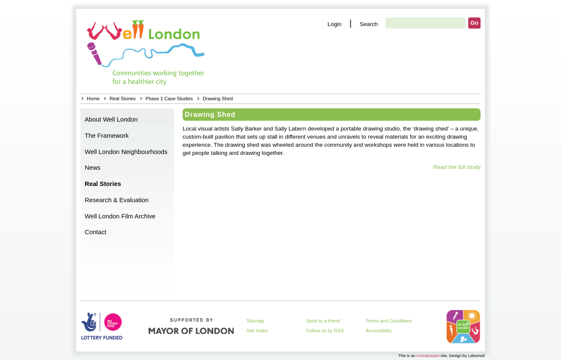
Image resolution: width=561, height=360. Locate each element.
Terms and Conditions (389, 320)
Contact (95, 232)
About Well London (111, 119)
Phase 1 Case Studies (169, 98)
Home (146, 51)
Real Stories (122, 98)
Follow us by (325, 330)
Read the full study (457, 167)
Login (334, 24)
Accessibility (379, 330)
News (92, 167)
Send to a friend (323, 320)
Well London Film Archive (120, 216)
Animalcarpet (428, 355)
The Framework (107, 135)
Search (369, 24)
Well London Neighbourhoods (126, 151)
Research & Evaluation (117, 200)
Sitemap (255, 320)
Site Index (257, 330)
